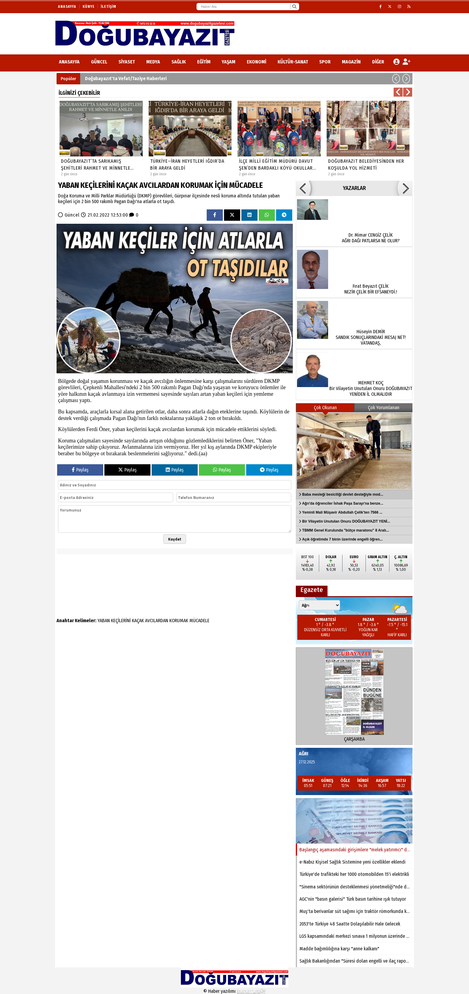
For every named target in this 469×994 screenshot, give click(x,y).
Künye (89, 6)
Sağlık (178, 62)
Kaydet (174, 539)
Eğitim (204, 62)
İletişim (108, 6)
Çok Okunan (325, 407)
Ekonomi (256, 62)
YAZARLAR (354, 188)
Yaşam (228, 62)
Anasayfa (67, 6)
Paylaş (80, 470)
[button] (396, 78)
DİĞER (378, 62)
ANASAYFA (69, 62)
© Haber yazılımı (234, 991)
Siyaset (126, 62)
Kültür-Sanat (293, 62)
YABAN (104, 620)
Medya (153, 62)
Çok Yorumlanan (383, 407)
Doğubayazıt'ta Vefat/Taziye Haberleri (126, 78)
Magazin (351, 62)
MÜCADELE (199, 620)
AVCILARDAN (156, 620)
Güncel (99, 62)
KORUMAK (178, 620)
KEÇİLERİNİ (121, 620)
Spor (325, 62)
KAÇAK (138, 620)
